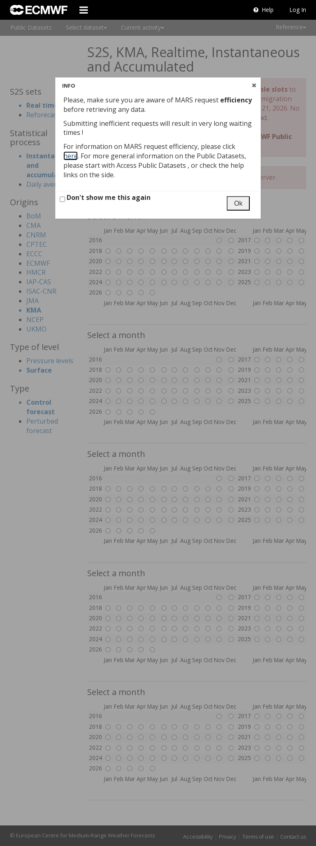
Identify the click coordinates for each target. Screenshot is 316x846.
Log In (297, 10)
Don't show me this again (105, 197)
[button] (254, 85)
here (70, 155)
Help (263, 10)
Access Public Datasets (152, 165)
